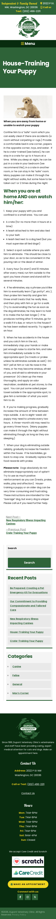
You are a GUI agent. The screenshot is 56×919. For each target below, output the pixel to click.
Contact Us (28, 793)
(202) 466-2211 (36, 784)
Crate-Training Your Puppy (26, 641)
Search (12, 548)
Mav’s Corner (20, 693)
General (17, 684)
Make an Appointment (28, 884)
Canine (16, 666)
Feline (15, 675)
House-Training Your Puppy (27, 632)
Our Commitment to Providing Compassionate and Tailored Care (28, 606)
